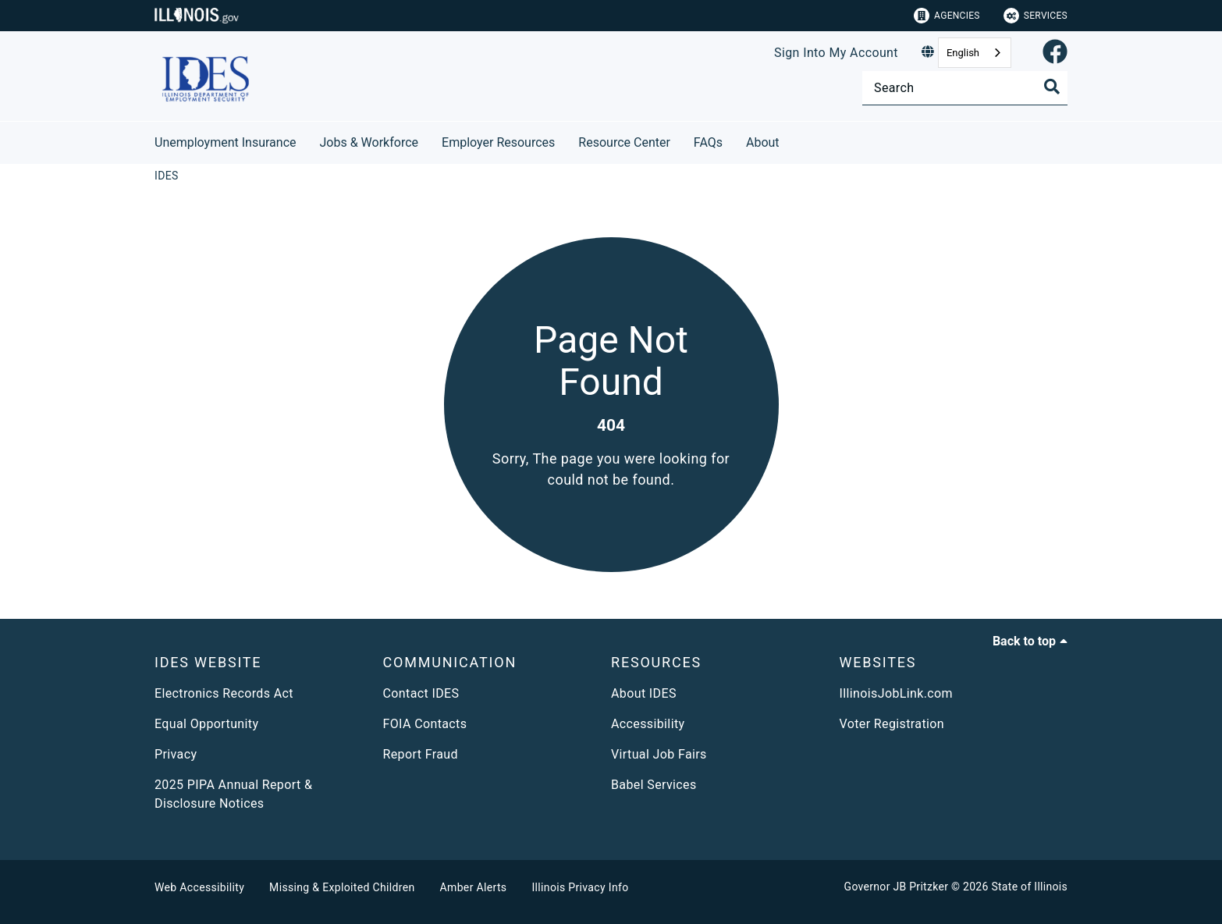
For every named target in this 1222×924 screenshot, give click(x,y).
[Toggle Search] (1052, 86)
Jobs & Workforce (369, 142)
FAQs (708, 142)
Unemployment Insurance (226, 142)
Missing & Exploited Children (341, 887)
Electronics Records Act (224, 693)
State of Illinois (1029, 886)
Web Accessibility (199, 887)
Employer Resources (498, 142)
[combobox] (974, 52)
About (763, 142)
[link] (1055, 52)
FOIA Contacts (425, 723)
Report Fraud (420, 754)
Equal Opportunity (206, 723)
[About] (791, 140)
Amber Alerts (473, 887)
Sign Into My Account (836, 52)
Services (1035, 15)
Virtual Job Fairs (659, 754)
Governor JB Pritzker (896, 886)
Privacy (176, 754)
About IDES (644, 693)
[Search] (964, 88)
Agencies (947, 15)
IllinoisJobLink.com (897, 693)
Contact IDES (421, 693)
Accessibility (647, 723)
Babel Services (654, 784)
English (963, 53)
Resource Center (624, 142)
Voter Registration (892, 723)
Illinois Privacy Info (579, 887)
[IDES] (167, 175)
